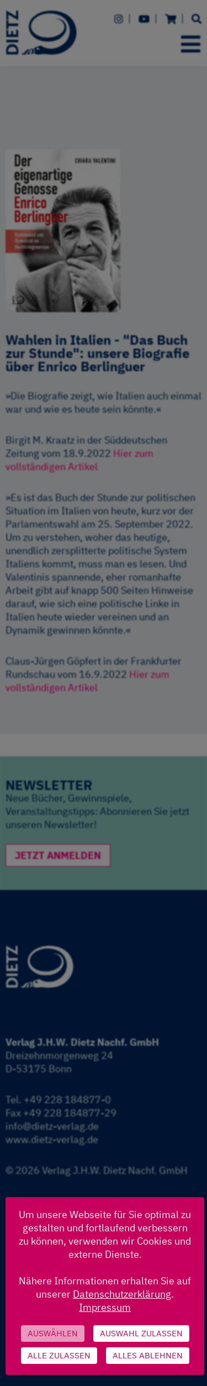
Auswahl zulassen (141, 1333)
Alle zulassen (59, 1355)
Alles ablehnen (148, 1355)
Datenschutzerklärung (122, 1294)
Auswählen (53, 1333)
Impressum (105, 1307)
